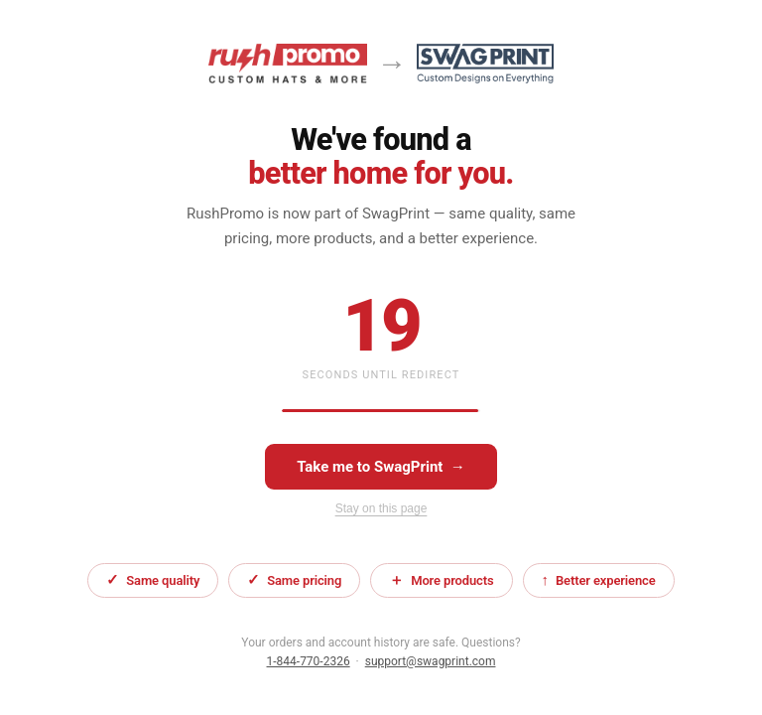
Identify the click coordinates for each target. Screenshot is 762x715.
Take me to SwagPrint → (381, 467)
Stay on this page (381, 508)
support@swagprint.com (430, 661)
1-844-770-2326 (308, 661)
